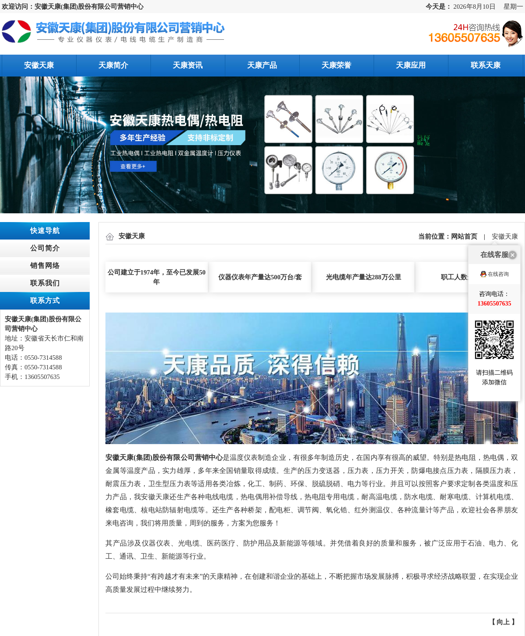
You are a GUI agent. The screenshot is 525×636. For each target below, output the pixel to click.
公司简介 (45, 248)
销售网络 (45, 265)
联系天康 (485, 65)
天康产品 (262, 65)
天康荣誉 (336, 65)
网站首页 (464, 236)
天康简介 (113, 65)
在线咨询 (498, 244)
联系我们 (45, 283)
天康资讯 (188, 65)
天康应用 (411, 65)
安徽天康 (39, 65)
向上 (503, 622)
